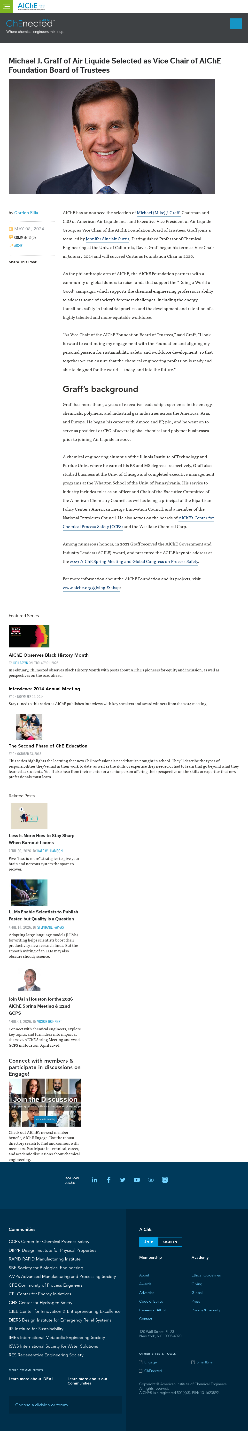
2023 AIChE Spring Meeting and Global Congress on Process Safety (134, 561)
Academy (200, 1257)
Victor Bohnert (49, 1021)
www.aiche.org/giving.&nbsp (91, 587)
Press (196, 1301)
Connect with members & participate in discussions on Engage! (45, 1067)
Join (149, 1241)
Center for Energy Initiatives (40, 1293)
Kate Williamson (50, 851)
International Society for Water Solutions (53, 1346)
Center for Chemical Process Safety (49, 1241)
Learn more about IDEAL (31, 1378)
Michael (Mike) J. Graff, (159, 212)
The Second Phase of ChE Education (48, 746)
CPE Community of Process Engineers (46, 1285)
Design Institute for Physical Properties (52, 1250)
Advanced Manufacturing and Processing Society (62, 1276)
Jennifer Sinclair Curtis (107, 238)
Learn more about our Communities (87, 1380)
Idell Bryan (20, 662)
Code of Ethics (151, 1301)
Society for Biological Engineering (46, 1267)
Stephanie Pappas (50, 927)
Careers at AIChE (153, 1309)
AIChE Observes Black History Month (49, 655)
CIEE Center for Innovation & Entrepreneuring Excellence (65, 1311)
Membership (150, 1257)
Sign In (170, 1242)
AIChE (18, 245)
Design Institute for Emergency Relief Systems (60, 1319)
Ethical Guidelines (206, 1275)
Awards (145, 1283)
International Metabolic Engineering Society (57, 1337)
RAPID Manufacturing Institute (45, 1258)
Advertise (146, 1292)
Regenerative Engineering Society (46, 1354)
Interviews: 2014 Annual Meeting (44, 689)
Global (197, 1292)
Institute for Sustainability (36, 1328)
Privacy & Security (206, 1309)
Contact (145, 1318)
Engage (150, 1362)
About (144, 1275)
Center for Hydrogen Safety (40, 1302)
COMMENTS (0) (25, 237)
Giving (197, 1283)
